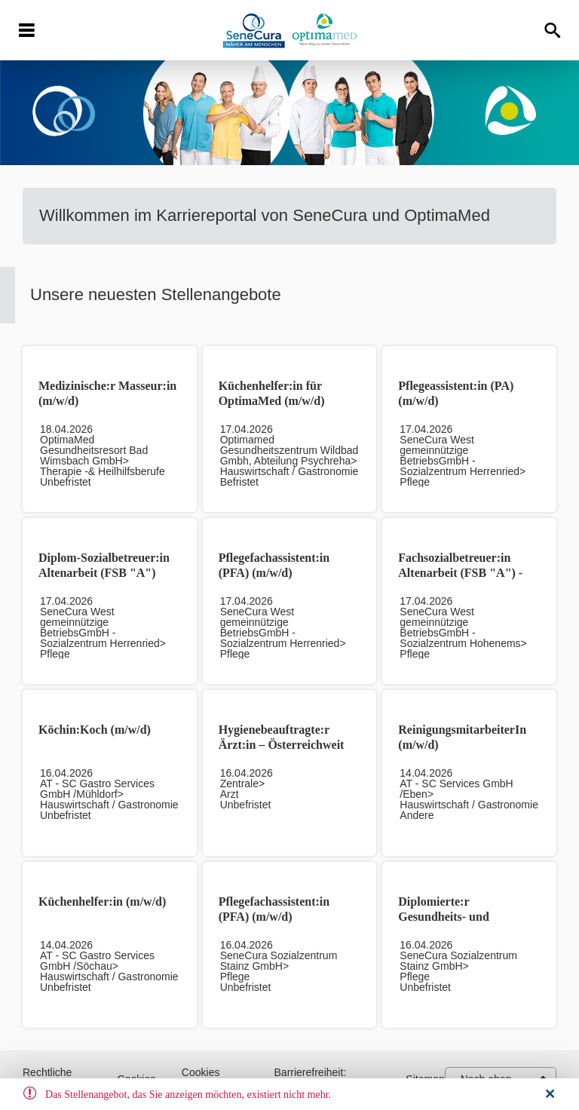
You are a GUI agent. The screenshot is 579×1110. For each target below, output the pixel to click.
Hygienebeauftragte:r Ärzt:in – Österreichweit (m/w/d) (282, 744)
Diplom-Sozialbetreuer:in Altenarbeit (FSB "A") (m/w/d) (104, 572)
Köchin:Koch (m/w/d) (94, 729)
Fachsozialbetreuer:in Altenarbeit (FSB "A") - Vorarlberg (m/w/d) (460, 572)
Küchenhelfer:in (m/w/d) (102, 901)
